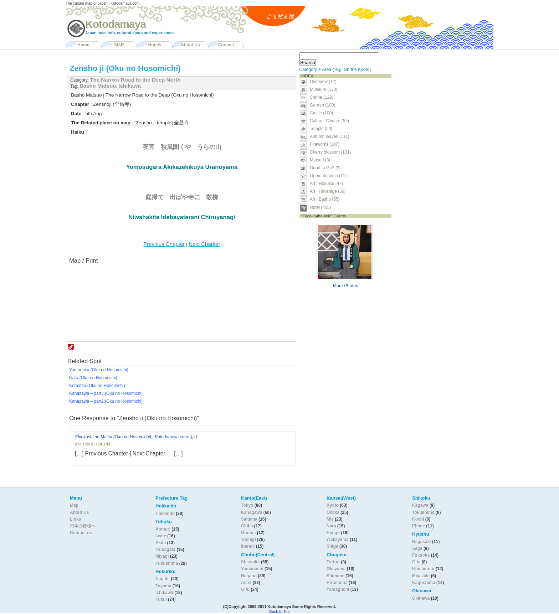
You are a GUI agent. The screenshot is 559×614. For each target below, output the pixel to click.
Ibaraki (248, 546)
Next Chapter (204, 244)
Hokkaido (165, 513)
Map (74, 505)
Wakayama (338, 539)
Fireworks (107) (324, 144)
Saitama (249, 519)
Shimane (335, 575)
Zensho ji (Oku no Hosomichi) (125, 68)
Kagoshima (423, 582)
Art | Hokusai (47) (326, 183)
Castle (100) (321, 112)
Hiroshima (337, 582)
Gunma (248, 532)
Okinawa (421, 598)
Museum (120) (326, 89)
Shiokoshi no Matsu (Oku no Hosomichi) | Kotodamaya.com (131, 436)
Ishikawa (129, 86)
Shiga (332, 546)
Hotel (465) (320, 207)
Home (83, 44)
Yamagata (165, 549)
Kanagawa (251, 512)
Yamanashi (253, 568)
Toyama (163, 585)
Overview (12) (323, 81)
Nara (332, 525)
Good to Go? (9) (325, 167)
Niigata (162, 578)
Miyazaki (421, 575)
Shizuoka (250, 561)
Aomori (163, 529)
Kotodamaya (115, 24)
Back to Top (279, 611)
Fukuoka (421, 555)
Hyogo (333, 532)
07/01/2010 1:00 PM (92, 444)
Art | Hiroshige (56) (327, 191)
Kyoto (333, 505)
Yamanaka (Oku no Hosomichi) (98, 369)
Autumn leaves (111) (329, 136)
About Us (190, 44)
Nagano (249, 575)
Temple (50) (321, 128)
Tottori (333, 561)
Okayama (336, 568)
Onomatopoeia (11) (328, 175)
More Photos (345, 285)
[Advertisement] (439, 94)
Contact (226, 44)
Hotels (154, 44)
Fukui (161, 599)
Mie (330, 519)
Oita (416, 561)
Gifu (245, 589)
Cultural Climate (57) (329, 120)
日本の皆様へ (83, 525)
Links (75, 519)
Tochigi (249, 539)
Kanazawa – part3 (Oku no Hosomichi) (106, 393)
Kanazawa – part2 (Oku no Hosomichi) (106, 401)
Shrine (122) (321, 97)
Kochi (418, 519)
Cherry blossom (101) (330, 152)
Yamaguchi (338, 589)
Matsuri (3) (320, 160)
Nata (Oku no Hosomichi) (93, 377)
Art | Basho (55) (325, 199)
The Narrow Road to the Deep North (135, 80)
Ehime (418, 525)
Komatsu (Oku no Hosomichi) (97, 385)
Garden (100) (322, 105)
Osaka (333, 512)
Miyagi (162, 556)
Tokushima (423, 512)
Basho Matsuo (98, 86)
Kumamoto (423, 568)
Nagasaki (421, 541)
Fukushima (167, 563)
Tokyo (248, 505)
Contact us (81, 532)
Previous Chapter (164, 244)
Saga (417, 548)
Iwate (160, 535)
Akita (161, 542)
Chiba (247, 525)
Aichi (246, 582)
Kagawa (420, 505)
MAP (119, 44)
